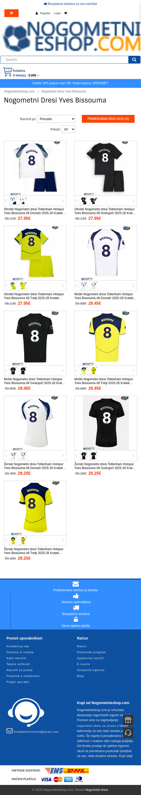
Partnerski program (91, 652)
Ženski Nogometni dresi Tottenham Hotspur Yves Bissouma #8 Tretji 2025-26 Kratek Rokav (34, 553)
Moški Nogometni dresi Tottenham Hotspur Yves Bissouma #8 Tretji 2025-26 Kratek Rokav (103, 383)
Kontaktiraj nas (17, 646)
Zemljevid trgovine (91, 670)
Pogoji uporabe (17, 681)
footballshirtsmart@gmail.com (32, 731)
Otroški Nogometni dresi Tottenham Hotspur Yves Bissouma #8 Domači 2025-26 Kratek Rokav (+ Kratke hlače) (34, 213)
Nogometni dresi (96, 790)
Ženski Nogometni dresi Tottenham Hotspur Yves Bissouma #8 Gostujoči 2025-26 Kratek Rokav (105, 468)
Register (45, 13)
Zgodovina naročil (90, 658)
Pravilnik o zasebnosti (23, 675)
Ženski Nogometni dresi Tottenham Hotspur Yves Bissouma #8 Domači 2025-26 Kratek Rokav (34, 468)
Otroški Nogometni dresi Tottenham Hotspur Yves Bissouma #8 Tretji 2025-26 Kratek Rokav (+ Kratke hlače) (34, 298)
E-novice (83, 664)
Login (57, 13)
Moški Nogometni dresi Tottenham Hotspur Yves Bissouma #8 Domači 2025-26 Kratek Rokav (103, 298)
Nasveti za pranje (19, 670)
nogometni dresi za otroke (96, 725)
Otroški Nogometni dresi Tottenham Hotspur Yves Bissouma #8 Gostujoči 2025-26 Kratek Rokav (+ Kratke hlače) (105, 213)
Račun (82, 646)
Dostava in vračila (20, 652)
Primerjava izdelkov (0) (108, 119)
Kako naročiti (16, 658)
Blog (80, 675)
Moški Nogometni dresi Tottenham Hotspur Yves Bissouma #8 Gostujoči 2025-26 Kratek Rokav (34, 383)
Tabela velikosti (18, 664)
